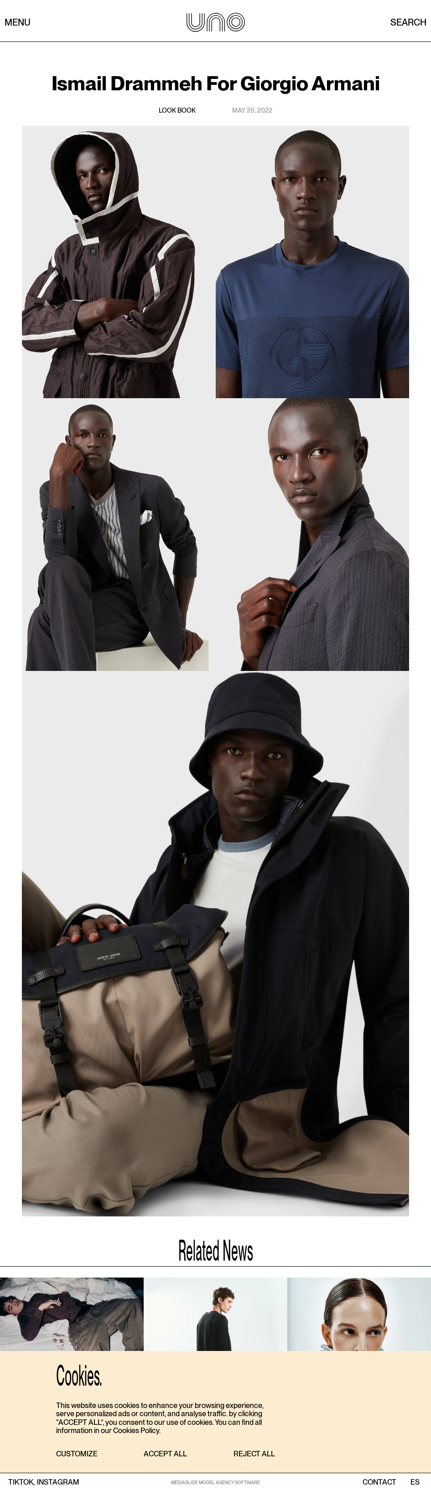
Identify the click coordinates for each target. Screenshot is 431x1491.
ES (414, 1482)
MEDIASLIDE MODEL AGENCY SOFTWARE (215, 1482)
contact (379, 1482)
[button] (77, 1454)
